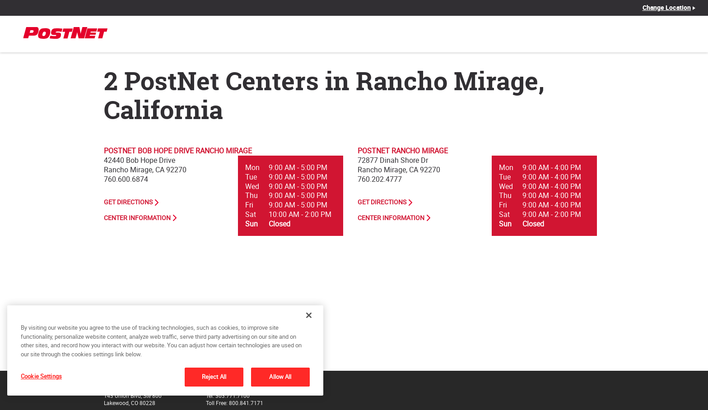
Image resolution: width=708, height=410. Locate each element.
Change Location (667, 8)
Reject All (214, 377)
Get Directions (128, 202)
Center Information (137, 218)
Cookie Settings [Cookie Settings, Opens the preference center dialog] (41, 376)
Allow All (280, 377)
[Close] (309, 315)
